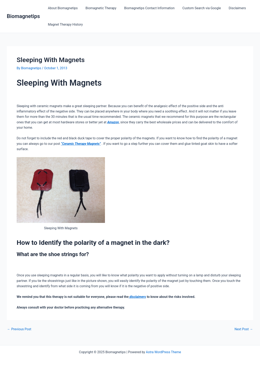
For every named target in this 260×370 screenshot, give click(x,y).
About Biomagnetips (62, 8)
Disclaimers (231, 8)
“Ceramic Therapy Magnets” (81, 144)
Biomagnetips (23, 16)
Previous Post (19, 329)
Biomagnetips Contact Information (146, 8)
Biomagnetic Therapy (99, 8)
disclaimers (137, 297)
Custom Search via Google (197, 8)
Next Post (243, 329)
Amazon (113, 122)
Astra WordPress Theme (163, 352)
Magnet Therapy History (64, 24)
